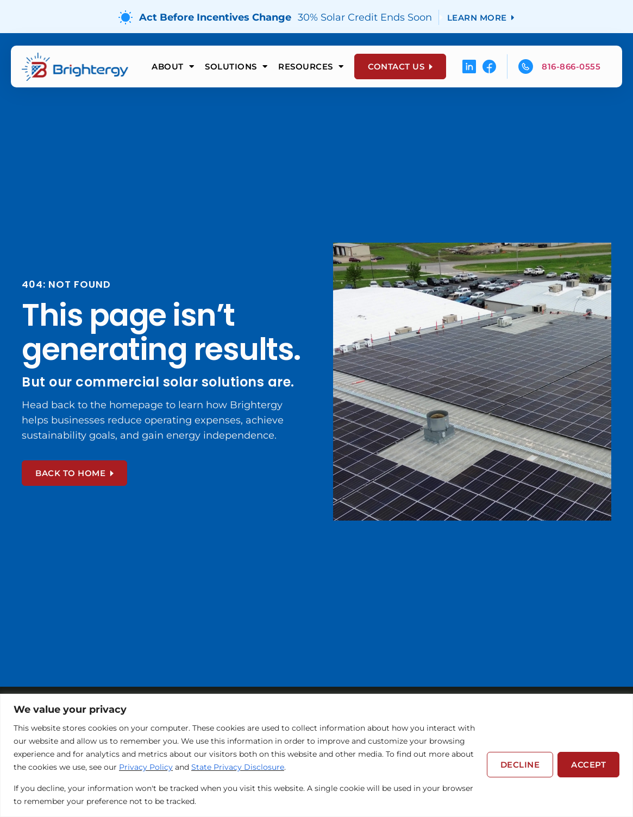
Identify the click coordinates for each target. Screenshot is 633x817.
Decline (520, 764)
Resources (310, 66)
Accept (588, 764)
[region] (316, 755)
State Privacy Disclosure (237, 767)
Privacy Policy (146, 767)
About (173, 66)
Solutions (236, 66)
